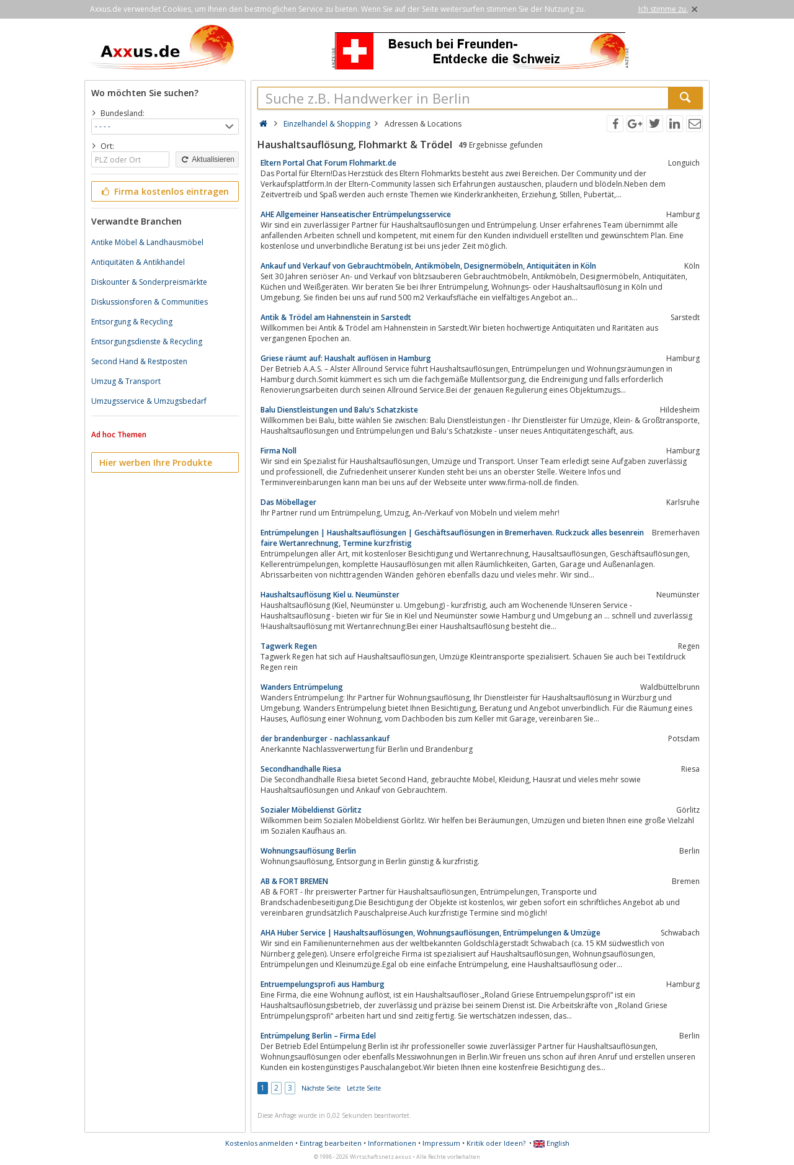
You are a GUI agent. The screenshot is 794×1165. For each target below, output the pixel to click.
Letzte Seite (364, 1088)
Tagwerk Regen (289, 646)
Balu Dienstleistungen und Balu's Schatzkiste (339, 409)
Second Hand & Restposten (139, 361)
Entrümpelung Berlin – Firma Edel (318, 1035)
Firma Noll (279, 450)
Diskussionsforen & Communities (149, 302)
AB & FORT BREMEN (294, 881)
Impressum (441, 1143)
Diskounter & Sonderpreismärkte (149, 282)
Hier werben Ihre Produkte (155, 462)
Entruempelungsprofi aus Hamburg (323, 984)
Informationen (392, 1143)
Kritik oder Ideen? (495, 1143)
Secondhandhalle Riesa (301, 769)
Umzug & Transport (126, 381)
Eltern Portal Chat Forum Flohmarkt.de (328, 163)
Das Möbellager (288, 502)
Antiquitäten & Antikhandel (138, 262)
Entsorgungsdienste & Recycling (146, 341)
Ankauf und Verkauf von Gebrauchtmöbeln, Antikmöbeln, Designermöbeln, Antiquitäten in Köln (428, 266)
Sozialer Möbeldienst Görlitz (311, 810)
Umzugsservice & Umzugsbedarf (149, 401)
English (551, 1143)
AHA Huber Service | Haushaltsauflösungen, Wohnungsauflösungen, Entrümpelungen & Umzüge (430, 932)
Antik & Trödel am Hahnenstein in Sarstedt (336, 317)
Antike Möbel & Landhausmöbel (147, 242)
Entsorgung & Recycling (131, 321)
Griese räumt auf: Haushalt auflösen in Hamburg (346, 358)
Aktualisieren (207, 159)
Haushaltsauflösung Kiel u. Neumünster (330, 594)
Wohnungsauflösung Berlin (308, 851)
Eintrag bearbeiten (331, 1143)
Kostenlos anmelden (259, 1143)
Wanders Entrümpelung (302, 687)
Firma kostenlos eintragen (164, 191)
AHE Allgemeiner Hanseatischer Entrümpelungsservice (356, 214)
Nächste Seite (321, 1088)
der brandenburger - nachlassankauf (325, 738)
